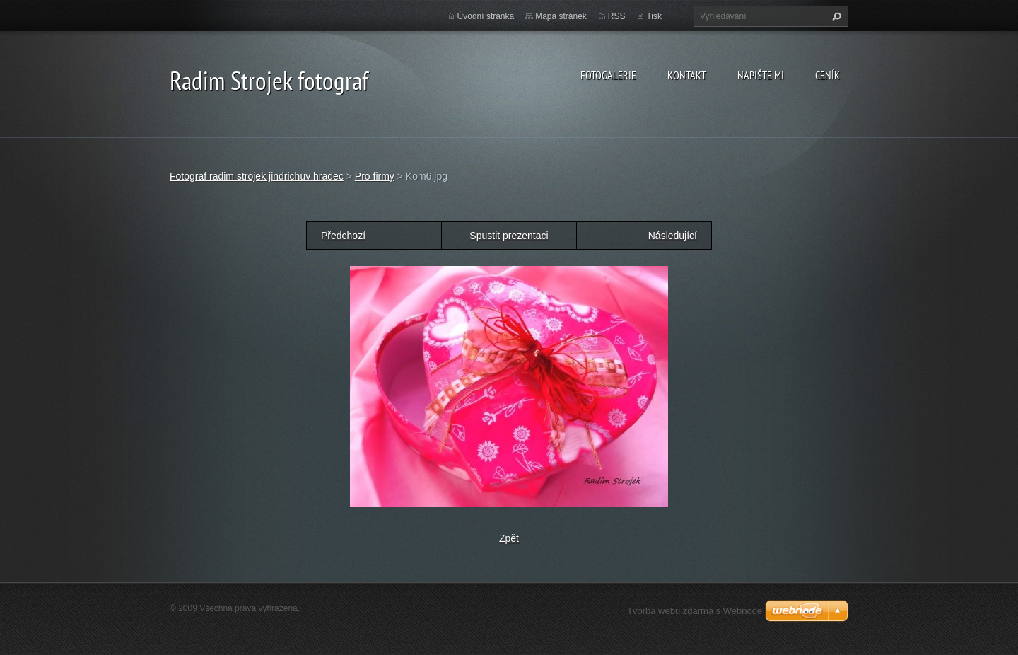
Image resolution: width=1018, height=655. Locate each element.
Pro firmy (374, 176)
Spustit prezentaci (508, 235)
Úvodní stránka (486, 16)
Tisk (654, 16)
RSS (617, 16)
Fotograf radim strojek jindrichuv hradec (257, 176)
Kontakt (686, 75)
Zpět (509, 538)
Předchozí (343, 235)
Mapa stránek (561, 16)
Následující (672, 235)
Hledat (835, 16)
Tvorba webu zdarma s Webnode (694, 610)
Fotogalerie (608, 75)
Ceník (827, 75)
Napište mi (760, 75)
